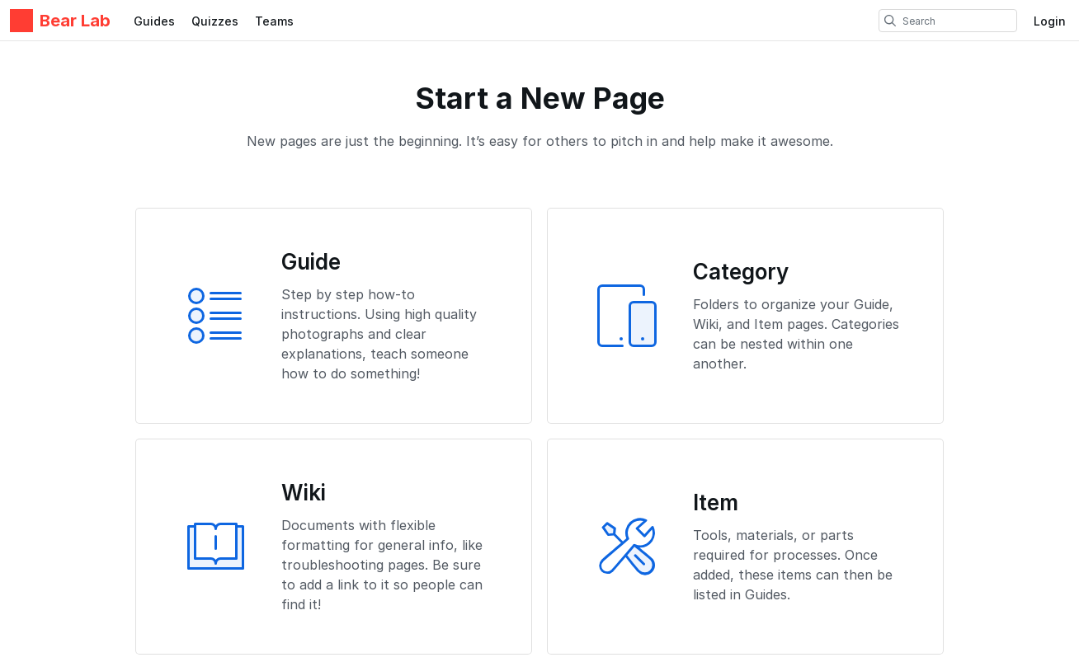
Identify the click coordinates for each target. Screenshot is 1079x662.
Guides (154, 21)
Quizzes (214, 21)
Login (1050, 21)
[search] (890, 20)
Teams (274, 21)
